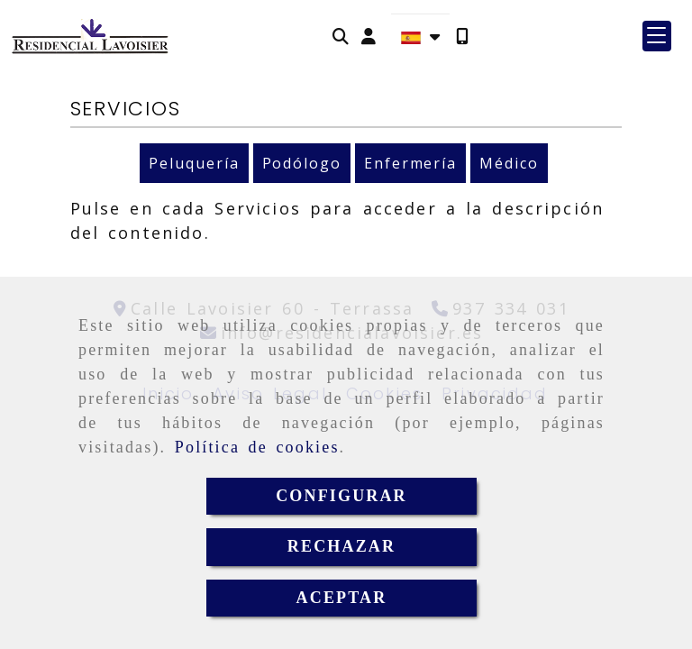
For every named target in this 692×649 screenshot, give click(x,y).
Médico (509, 163)
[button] (368, 36)
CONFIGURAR (341, 496)
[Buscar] (340, 36)
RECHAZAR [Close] (341, 546)
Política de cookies (257, 447)
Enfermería (410, 163)
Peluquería (194, 163)
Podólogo (301, 163)
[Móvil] (462, 36)
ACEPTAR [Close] (341, 598)
